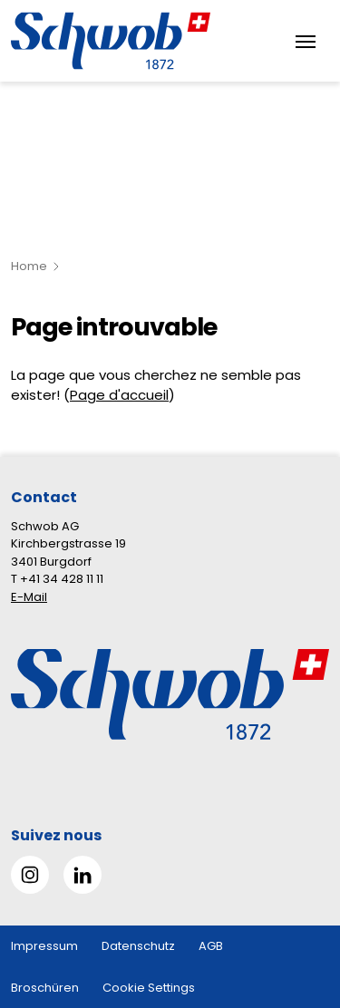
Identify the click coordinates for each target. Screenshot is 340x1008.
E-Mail (29, 597)
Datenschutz (138, 946)
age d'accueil (123, 394)
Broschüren (45, 987)
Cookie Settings (148, 987)
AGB (211, 946)
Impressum (44, 946)
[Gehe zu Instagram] (30, 875)
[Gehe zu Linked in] (82, 875)
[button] (296, 894)
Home (29, 266)
